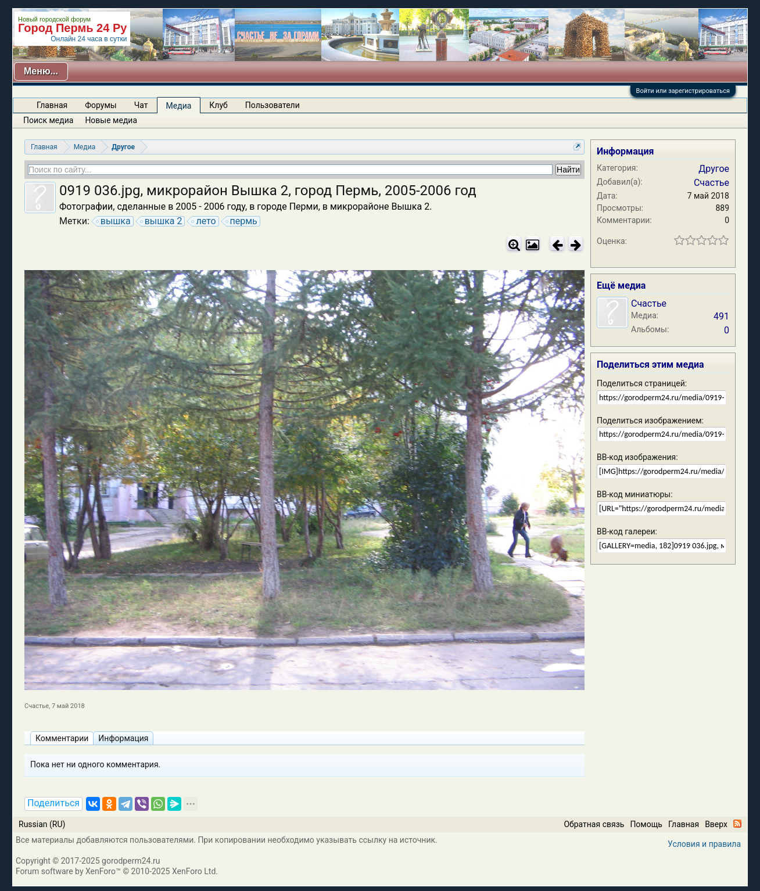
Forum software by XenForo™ (117, 871)
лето (204, 221)
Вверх (716, 824)
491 (721, 316)
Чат (141, 105)
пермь (242, 221)
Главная (52, 105)
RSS (737, 824)
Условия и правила (704, 844)
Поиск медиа (48, 120)
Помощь (646, 824)
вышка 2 (161, 221)
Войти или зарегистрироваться (683, 91)
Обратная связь (594, 824)
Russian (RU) (42, 824)
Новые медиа (111, 120)
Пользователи (272, 105)
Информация (123, 738)
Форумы (100, 105)
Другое (713, 168)
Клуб (218, 105)
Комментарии (61, 738)
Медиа (179, 105)
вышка (114, 221)
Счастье (36, 706)
